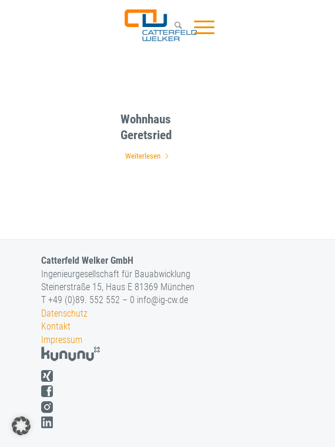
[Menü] (198, 27)
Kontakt (56, 326)
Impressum (61, 339)
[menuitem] (172, 27)
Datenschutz (64, 313)
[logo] (159, 25)
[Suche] (172, 27)
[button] (21, 426)
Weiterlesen (147, 156)
